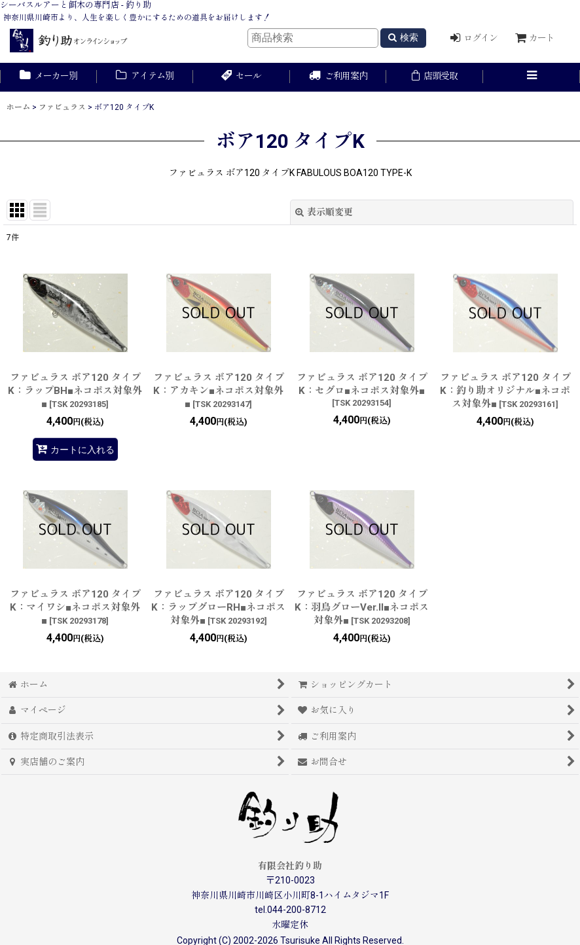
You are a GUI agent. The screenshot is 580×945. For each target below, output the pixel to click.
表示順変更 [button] (324, 212)
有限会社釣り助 (290, 866)
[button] (531, 77)
